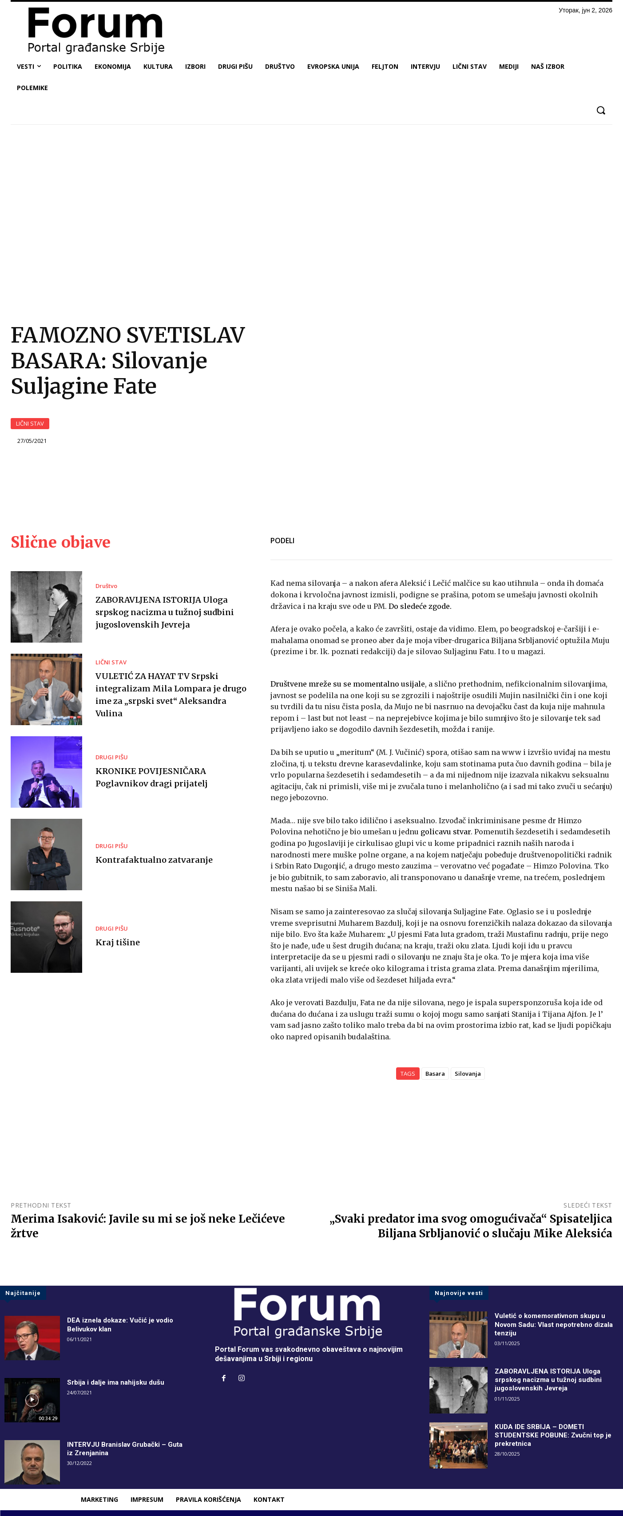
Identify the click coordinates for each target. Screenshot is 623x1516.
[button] (600, 110)
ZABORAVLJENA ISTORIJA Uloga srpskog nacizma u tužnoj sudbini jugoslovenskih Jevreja (171, 610)
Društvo (106, 585)
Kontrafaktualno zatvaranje (158, 858)
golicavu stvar (446, 830)
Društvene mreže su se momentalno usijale (347, 682)
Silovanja (468, 1073)
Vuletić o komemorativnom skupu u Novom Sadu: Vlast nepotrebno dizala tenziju (557, 1323)
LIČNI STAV (30, 422)
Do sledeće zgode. (420, 604)
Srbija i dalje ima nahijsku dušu (117, 1381)
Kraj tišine (119, 940)
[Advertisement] (311, 197)
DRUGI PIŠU (111, 756)
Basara (435, 1073)
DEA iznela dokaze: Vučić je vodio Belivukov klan (123, 1323)
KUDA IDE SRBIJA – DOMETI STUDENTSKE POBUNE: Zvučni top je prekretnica (556, 1433)
